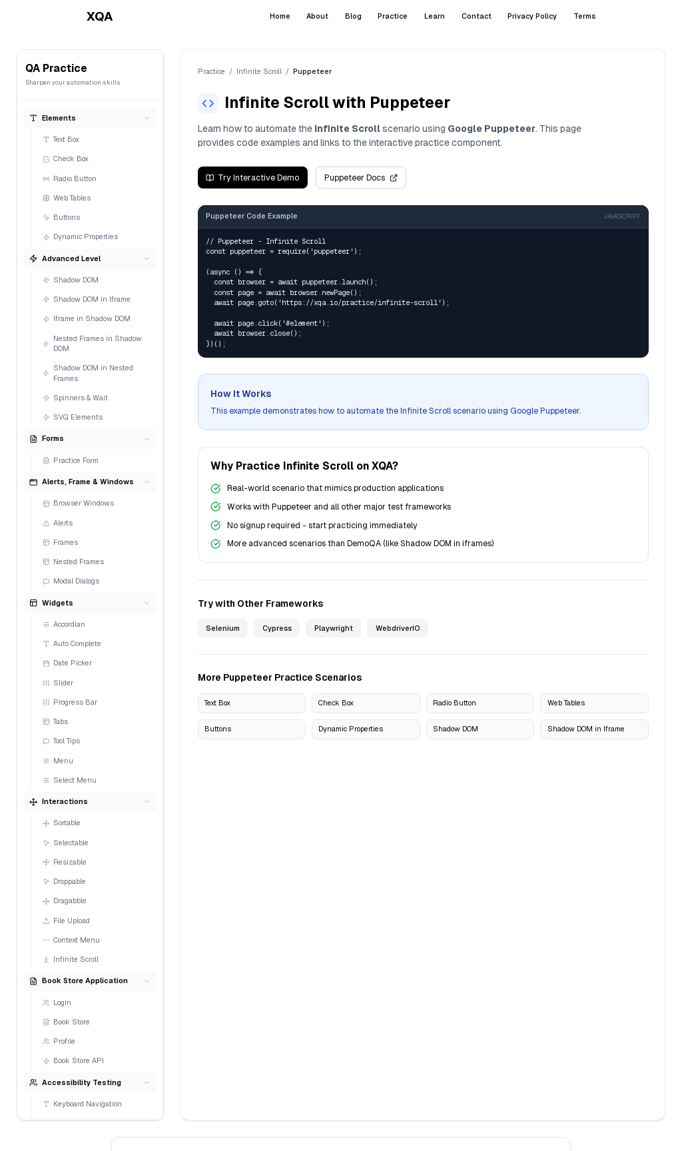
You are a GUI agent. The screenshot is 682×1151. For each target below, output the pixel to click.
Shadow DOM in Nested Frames (88, 372)
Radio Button (70, 178)
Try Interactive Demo (252, 178)
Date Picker (68, 662)
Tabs (56, 721)
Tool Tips (62, 740)
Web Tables (67, 197)
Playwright (333, 628)
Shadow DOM (71, 279)
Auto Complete (72, 643)
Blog (353, 16)
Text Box (61, 139)
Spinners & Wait (76, 397)
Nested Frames (74, 561)
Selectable (66, 842)
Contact (477, 16)
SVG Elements (73, 417)
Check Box (66, 158)
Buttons (62, 217)
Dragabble (65, 900)
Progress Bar (70, 702)
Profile (59, 1041)
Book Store (67, 1021)
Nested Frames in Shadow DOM (92, 343)
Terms (584, 16)
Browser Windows (79, 503)
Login (57, 1002)
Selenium (223, 628)
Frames (61, 542)
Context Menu (72, 940)
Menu (58, 760)
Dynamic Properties (81, 236)
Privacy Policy (532, 16)
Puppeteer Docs (360, 178)
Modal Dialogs (71, 580)
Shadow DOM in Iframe (87, 299)
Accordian (64, 624)
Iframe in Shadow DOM (87, 318)
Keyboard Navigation (83, 1103)
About (317, 16)
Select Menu (70, 780)
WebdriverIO (398, 628)
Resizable (65, 862)
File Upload (67, 920)
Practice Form (71, 460)
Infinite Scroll (71, 959)
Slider (58, 682)
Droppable (65, 881)
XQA (100, 16)
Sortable (62, 822)
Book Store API (74, 1060)
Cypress (277, 628)
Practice (393, 16)
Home (280, 16)
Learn (434, 16)
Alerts (58, 523)
